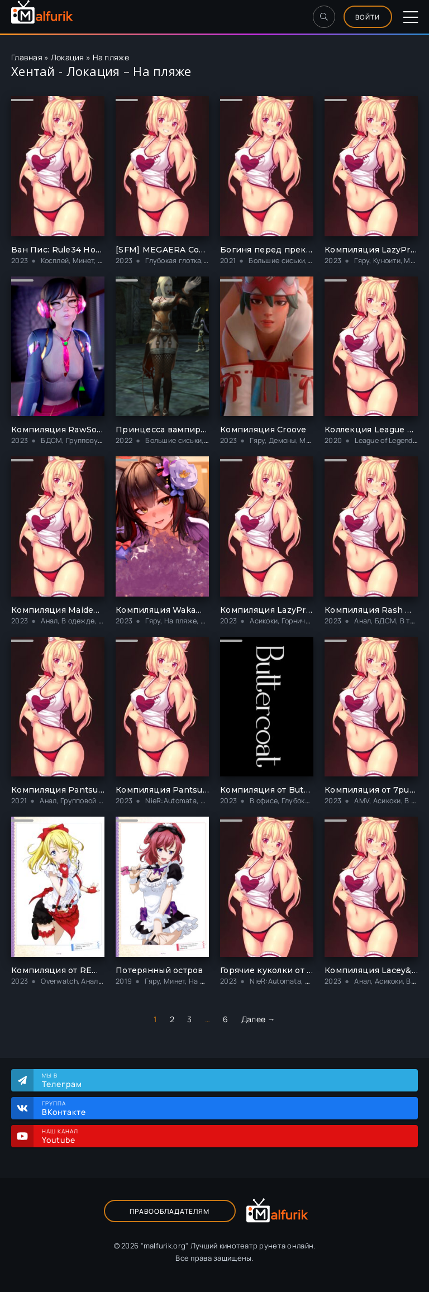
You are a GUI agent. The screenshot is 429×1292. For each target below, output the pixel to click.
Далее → (258, 1019)
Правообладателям (169, 1211)
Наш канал (224, 1136)
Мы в (224, 1080)
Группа (224, 1108)
